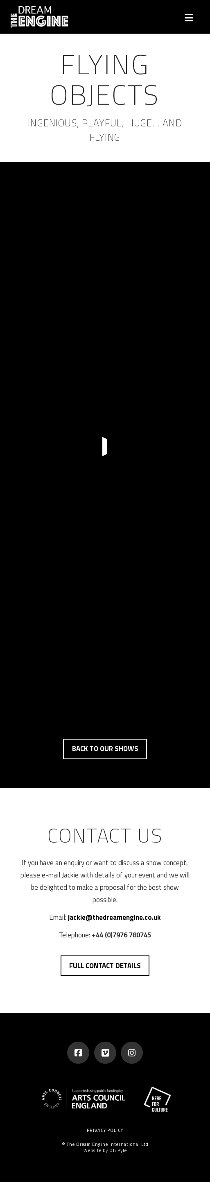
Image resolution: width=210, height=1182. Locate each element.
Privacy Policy (105, 1130)
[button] (188, 17)
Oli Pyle (118, 1150)
